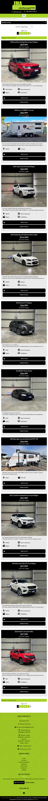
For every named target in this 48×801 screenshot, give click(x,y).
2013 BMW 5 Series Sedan (24, 371)
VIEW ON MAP (29, 782)
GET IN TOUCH (19, 782)
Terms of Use (12, 797)
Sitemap (24, 770)
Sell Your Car (24, 766)
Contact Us (24, 768)
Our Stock (14, 18)
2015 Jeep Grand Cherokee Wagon (24, 166)
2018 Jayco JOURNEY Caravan (24, 110)
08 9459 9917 (31, 11)
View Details (24, 102)
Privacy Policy (5, 797)
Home (24, 758)
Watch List (24, 98)
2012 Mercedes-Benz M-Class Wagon (24, 563)
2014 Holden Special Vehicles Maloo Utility (24, 235)
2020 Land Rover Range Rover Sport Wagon (24, 42)
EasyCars (36, 799)
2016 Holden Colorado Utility (24, 631)
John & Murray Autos (6, 18)
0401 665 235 (17, 12)
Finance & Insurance (24, 762)
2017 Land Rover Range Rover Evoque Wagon (24, 495)
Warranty (24, 764)
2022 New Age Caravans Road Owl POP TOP (24, 439)
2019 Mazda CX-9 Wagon (24, 303)
